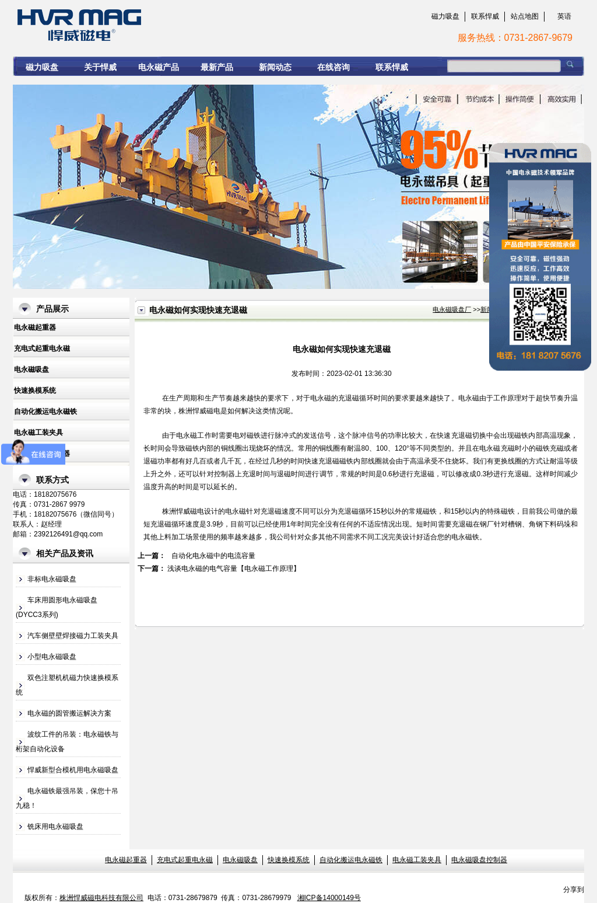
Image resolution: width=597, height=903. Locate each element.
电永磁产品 (158, 67)
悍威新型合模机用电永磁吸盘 (72, 770)
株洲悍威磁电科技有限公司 (101, 898)
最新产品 (217, 67)
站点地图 (525, 16)
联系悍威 (485, 16)
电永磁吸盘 (31, 369)
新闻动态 (275, 67)
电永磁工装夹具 (38, 432)
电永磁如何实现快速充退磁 (202, 24)
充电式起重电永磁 (42, 348)
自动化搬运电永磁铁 (45, 411)
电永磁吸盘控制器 (479, 860)
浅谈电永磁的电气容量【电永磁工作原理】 (233, 568)
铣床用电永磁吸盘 (55, 826)
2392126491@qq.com (68, 534)
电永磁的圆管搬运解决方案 (69, 713)
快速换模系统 (35, 390)
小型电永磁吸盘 (51, 657)
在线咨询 (333, 67)
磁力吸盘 (445, 16)
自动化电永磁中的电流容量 (213, 556)
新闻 (486, 309)
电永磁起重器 (35, 327)
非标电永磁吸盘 (51, 579)
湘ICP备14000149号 (329, 898)
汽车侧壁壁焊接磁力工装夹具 (72, 636)
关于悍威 (100, 67)
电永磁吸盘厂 (452, 309)
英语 (564, 16)
